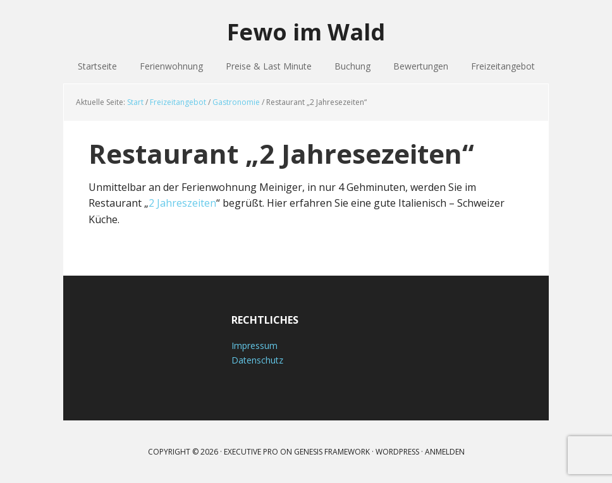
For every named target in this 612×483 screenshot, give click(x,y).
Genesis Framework (332, 451)
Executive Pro (251, 451)
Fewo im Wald (306, 31)
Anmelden (445, 451)
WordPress (397, 451)
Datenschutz (257, 360)
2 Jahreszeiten (182, 203)
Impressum (254, 345)
